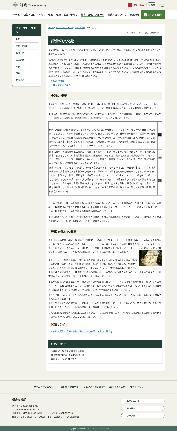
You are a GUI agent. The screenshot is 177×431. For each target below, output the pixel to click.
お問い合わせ (133, 401)
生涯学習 (20, 60)
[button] (152, 4)
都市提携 (20, 80)
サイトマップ (137, 387)
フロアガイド (133, 416)
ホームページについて (45, 387)
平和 (18, 67)
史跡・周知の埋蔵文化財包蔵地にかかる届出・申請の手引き (83, 331)
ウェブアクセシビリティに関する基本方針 (104, 387)
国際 (18, 73)
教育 (18, 39)
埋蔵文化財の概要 (62, 85)
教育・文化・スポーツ (27, 30)
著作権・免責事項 (69, 387)
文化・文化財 (22, 46)
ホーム (51, 28)
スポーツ (20, 53)
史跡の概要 (58, 80)
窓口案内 (131, 408)
